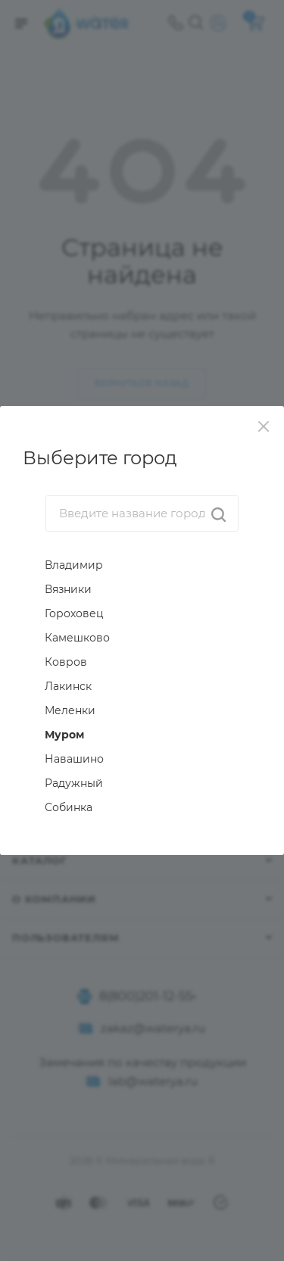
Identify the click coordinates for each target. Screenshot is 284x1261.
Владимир (74, 565)
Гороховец (74, 613)
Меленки (70, 710)
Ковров (66, 662)
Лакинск (68, 686)
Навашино (74, 759)
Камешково (77, 638)
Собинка (68, 807)
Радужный (74, 783)
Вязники (68, 589)
